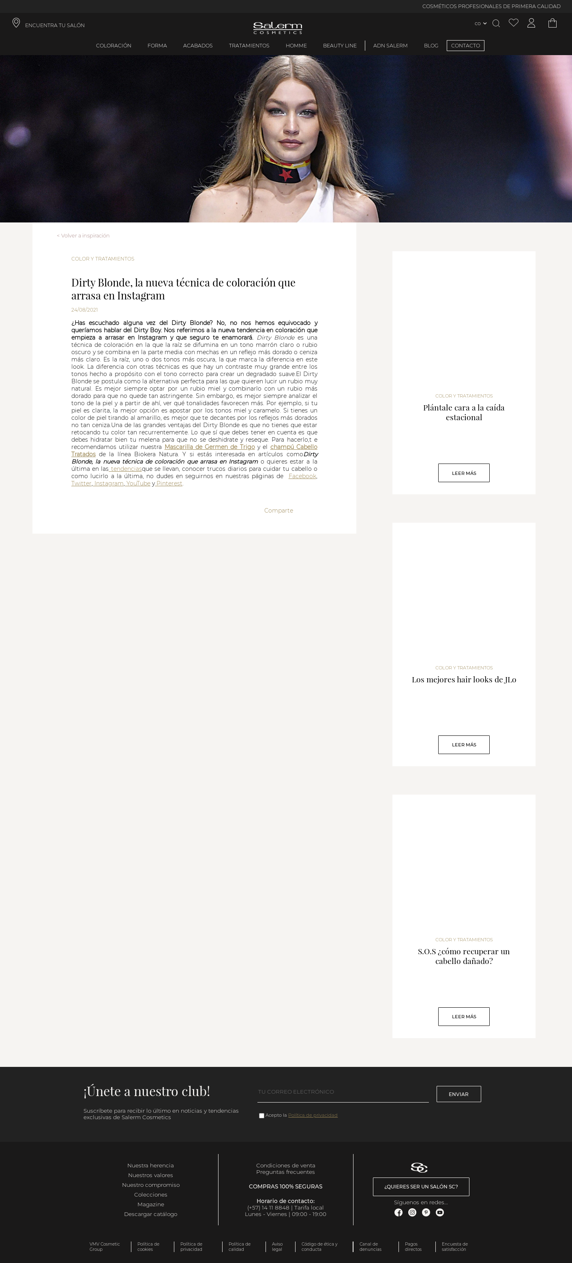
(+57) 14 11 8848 (268, 1207)
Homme (296, 46)
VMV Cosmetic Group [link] (105, 1247)
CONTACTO (465, 46)
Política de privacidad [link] (191, 1247)
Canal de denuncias (370, 1247)
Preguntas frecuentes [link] (285, 1172)
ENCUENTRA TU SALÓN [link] (55, 25)
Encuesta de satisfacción (455, 1247)
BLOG (431, 46)
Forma (157, 46)
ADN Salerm (390, 46)
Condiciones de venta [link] (285, 1165)
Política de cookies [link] (148, 1247)
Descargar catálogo (150, 1214)
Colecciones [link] (150, 1194)
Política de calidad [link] (240, 1247)
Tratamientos (249, 46)
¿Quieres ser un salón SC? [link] (421, 1187)
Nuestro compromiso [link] (151, 1185)
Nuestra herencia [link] (150, 1165)
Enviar (459, 1094)
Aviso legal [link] (277, 1247)
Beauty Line (340, 46)
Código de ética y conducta (319, 1247)
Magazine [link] (150, 1204)
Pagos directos (413, 1247)
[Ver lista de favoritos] (514, 23)
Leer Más (464, 473)
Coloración (113, 46)
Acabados (198, 46)
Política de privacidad (313, 1115)
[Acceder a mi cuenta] (531, 23)
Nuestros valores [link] (150, 1175)
